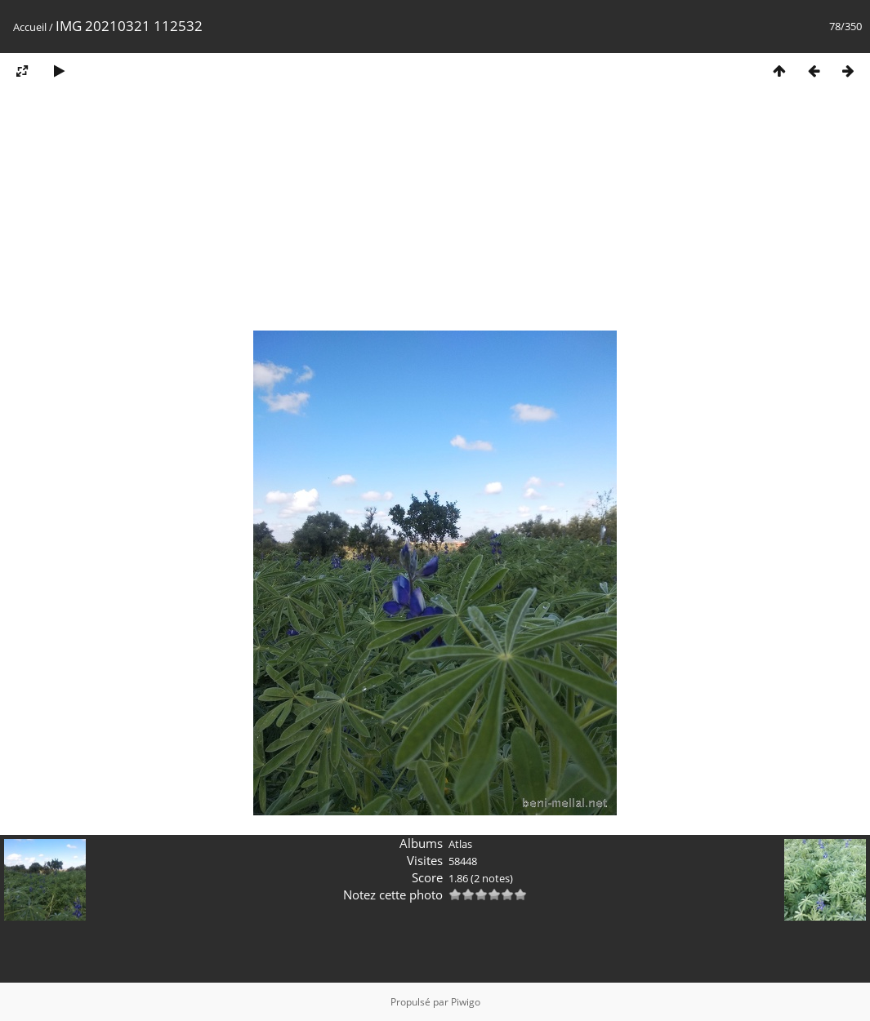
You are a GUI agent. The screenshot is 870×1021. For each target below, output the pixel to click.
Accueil (30, 27)
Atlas (460, 844)
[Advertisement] (435, 214)
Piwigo (465, 1002)
